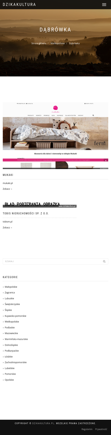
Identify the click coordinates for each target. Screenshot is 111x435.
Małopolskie (11, 286)
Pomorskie (10, 374)
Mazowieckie (11, 333)
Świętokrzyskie (12, 304)
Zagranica (10, 292)
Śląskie (8, 310)
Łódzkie (9, 356)
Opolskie (9, 379)
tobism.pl (7, 221)
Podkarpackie (12, 350)
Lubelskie (10, 368)
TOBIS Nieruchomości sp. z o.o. (26, 213)
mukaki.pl (8, 183)
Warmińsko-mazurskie (16, 339)
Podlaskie (10, 327)
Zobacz (6, 188)
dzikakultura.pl (43, 423)
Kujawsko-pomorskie (15, 316)
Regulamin (86, 429)
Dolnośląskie (11, 345)
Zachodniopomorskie (16, 362)
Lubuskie (9, 298)
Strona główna (38, 43)
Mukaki (8, 174)
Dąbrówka (74, 43)
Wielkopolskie (58, 43)
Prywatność (101, 429)
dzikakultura (19, 4)
